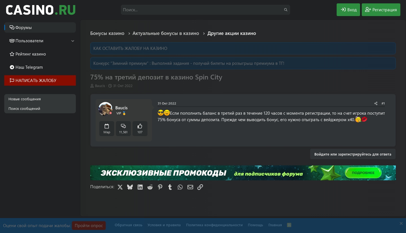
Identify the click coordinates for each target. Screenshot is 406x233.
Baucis (100, 85)
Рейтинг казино (31, 54)
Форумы (24, 27)
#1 (383, 103)
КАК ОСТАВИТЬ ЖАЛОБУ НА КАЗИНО (130, 48)
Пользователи (29, 40)
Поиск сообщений (24, 108)
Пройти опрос (89, 225)
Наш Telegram (29, 67)
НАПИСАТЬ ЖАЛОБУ (36, 80)
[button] (72, 40)
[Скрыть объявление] (400, 224)
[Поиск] (205, 10)
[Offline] (110, 113)
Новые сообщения (24, 98)
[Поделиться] (375, 103)
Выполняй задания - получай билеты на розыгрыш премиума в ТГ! (218, 63)
